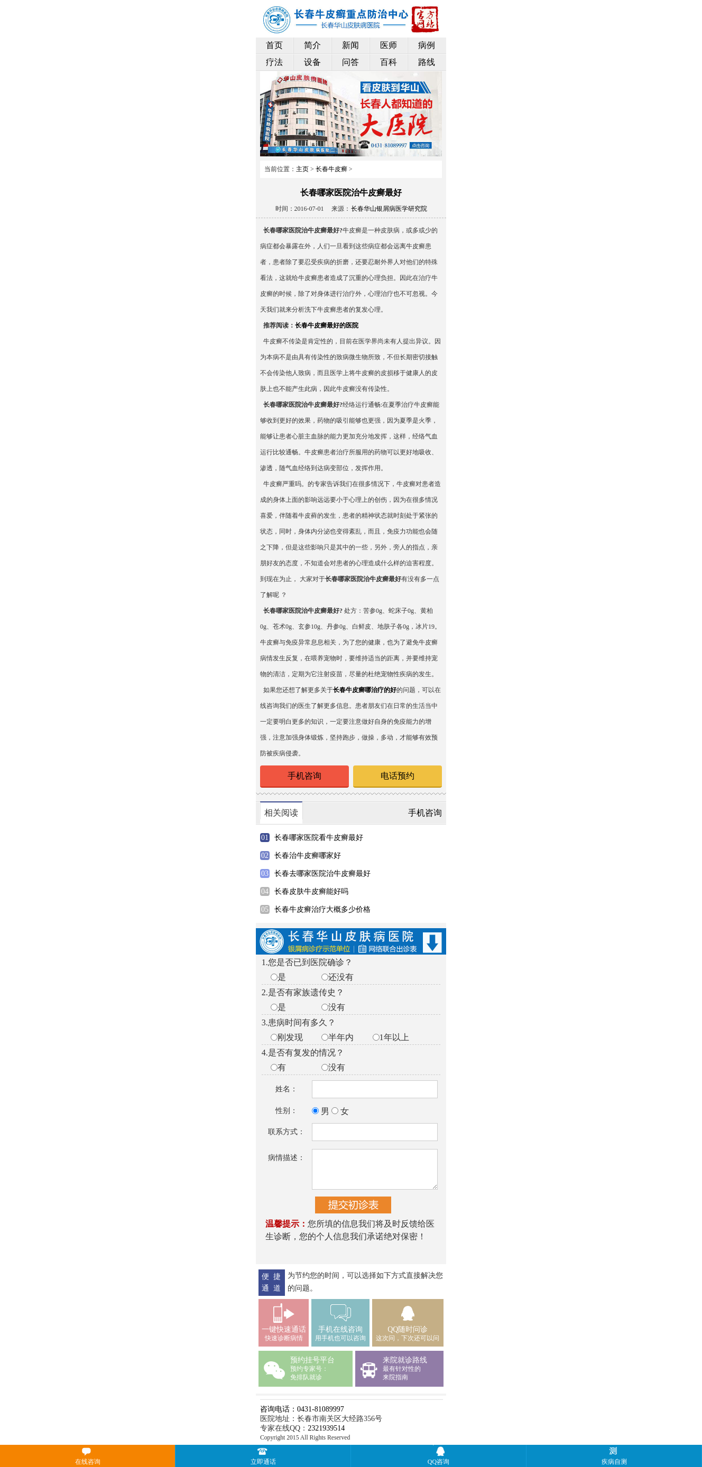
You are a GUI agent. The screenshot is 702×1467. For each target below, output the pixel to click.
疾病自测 (650, 1455)
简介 (312, 45)
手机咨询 (304, 775)
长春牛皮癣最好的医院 (326, 325)
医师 (388, 45)
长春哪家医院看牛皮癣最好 (318, 838)
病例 (426, 45)
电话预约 (397, 775)
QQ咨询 (438, 1461)
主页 (302, 169)
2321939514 (326, 1428)
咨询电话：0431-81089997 (302, 1409)
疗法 (274, 62)
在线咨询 (87, 1461)
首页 (274, 45)
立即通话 (263, 1461)
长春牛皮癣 (331, 169)
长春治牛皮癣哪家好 (307, 855)
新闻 (350, 45)
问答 (350, 62)
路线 (426, 62)
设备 (312, 62)
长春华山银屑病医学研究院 (389, 208)
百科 (388, 62)
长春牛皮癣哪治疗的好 (364, 690)
